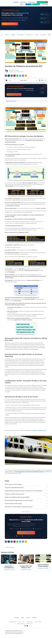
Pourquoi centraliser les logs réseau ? (15, 494)
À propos (17, 617)
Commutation (20, 34)
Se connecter (45, 4)
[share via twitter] (9, 75)
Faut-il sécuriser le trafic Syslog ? (13, 503)
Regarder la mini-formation (14, 94)
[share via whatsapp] (17, 75)
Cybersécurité (29, 34)
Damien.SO (11, 70)
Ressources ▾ (24, 2)
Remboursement (21, 623)
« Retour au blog (9, 547)
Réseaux (7, 34)
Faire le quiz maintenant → (26, 532)
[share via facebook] (6, 75)
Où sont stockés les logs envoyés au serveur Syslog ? (19, 500)
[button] (2, 35)
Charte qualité (38, 621)
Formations (16, 2)
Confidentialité (29, 621)
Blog (22, 617)
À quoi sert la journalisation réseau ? (14, 487)
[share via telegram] (20, 75)
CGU (19, 621)
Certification (43, 34)
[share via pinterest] (14, 75)
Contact (22, 4)
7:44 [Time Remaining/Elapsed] (45, 80)
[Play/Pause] (6, 80)
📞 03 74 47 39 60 (28, 4)
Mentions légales (12, 621)
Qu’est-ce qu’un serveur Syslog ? (13, 484)
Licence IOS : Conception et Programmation (9, 567)
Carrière (36, 34)
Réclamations (30, 623)
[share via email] (23, 75)
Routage (13, 34)
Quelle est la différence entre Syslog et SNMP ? (17, 497)
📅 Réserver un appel (36, 4)
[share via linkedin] (12, 75)
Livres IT (28, 617)
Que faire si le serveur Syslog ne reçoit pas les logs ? (19, 506)
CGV (23, 621)
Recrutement (32, 2)
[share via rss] (26, 75)
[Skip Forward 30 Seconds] (42, 80)
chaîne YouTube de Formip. (39, 430)
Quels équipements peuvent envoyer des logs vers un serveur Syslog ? (23, 490)
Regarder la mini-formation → (10, 23)
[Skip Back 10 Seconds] (39, 80)
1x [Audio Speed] (36, 80)
